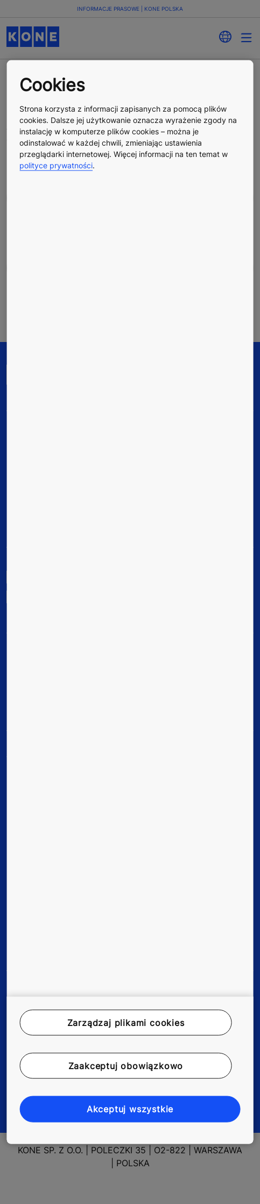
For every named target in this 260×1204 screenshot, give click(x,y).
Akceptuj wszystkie (130, 1109)
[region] (130, 602)
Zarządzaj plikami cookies (126, 1022)
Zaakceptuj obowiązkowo (126, 1066)
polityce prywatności (56, 164)
